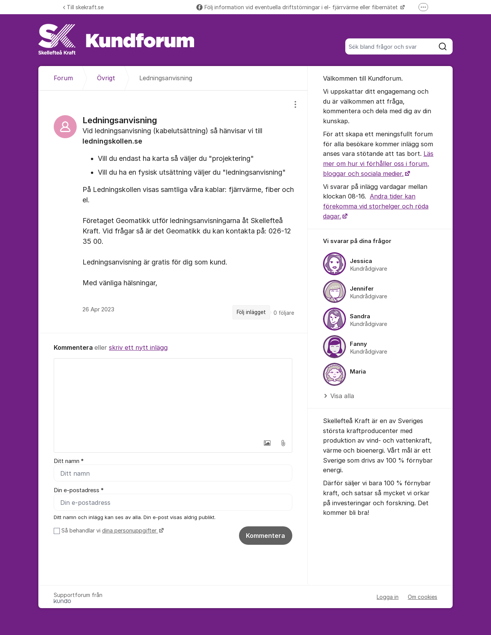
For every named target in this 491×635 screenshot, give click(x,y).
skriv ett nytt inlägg (138, 347)
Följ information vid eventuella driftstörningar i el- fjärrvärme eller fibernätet (297, 7)
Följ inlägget (251, 312)
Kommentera (265, 535)
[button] (267, 443)
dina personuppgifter (130, 530)
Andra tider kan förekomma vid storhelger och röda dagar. (375, 206)
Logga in (388, 597)
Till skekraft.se (83, 7)
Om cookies (422, 597)
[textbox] (173, 397)
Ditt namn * (69, 461)
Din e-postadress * (79, 490)
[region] (173, 211)
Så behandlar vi (111, 530)
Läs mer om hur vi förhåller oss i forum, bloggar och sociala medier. (378, 163)
